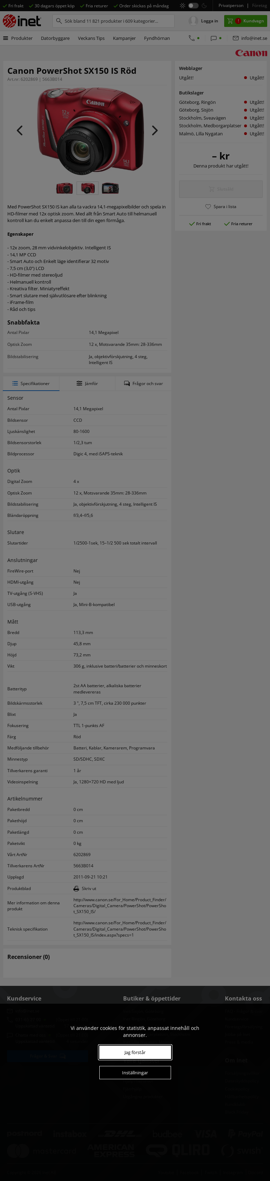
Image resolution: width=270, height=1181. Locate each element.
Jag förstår (135, 1052)
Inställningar (135, 1072)
